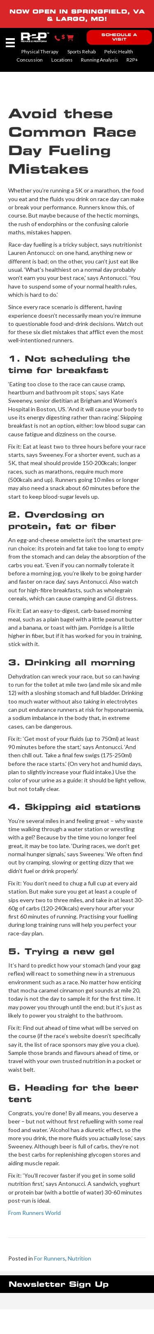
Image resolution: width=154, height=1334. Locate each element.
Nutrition (79, 1258)
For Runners (49, 1258)
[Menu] (10, 42)
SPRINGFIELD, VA (108, 11)
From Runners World (34, 1212)
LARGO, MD (80, 19)
